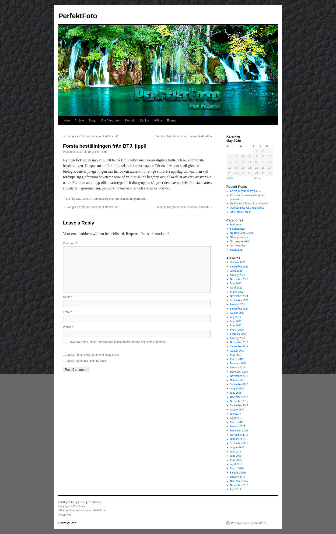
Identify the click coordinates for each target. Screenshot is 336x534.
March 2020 (237, 329)
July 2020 (235, 317)
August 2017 (237, 409)
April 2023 (236, 270)
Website (68, 327)
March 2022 (237, 291)
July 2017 (235, 413)
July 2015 (235, 489)
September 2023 (239, 266)
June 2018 (236, 392)
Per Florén (101, 151)
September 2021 (239, 300)
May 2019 (236, 354)
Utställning (236, 249)
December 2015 (239, 481)
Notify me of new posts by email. (87, 361)
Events (171, 120)
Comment (70, 243)
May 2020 (236, 325)
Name (67, 297)
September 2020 (239, 308)
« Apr (230, 178)
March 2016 (237, 468)
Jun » (256, 178)
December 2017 (239, 397)
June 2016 (236, 455)
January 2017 (237, 426)
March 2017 (237, 422)
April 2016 (236, 464)
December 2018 (239, 371)
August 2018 (237, 388)
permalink (140, 198)
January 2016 (237, 476)
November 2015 (239, 485)
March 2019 (237, 359)
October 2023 (237, 262)
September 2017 (239, 405)
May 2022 (236, 283)
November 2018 (239, 375)
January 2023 (237, 275)
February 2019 (238, 363)
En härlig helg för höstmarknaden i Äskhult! (183, 136)
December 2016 (239, 430)
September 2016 (239, 443)
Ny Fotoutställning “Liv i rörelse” (249, 203)
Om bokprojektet (104, 198)
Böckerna (235, 224)
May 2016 (236, 460)
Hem (66, 120)
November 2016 (239, 434)
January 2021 (237, 304)
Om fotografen (110, 120)
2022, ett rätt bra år (241, 212)
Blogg (92, 120)
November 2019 (239, 342)
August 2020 (237, 312)
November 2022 (239, 279)
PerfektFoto (77, 16)
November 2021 (239, 296)
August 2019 (237, 350)
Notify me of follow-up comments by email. (93, 354)
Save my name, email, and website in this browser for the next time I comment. (118, 342)
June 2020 (236, 321)
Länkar (144, 120)
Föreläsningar (237, 228)
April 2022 (236, 287)
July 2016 (235, 451)
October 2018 (237, 380)
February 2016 (238, 472)
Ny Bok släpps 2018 (241, 233)
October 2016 (237, 439)
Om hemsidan (238, 245)
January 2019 (237, 367)
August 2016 (237, 447)
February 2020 (238, 333)
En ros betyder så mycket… (245, 190)
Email (67, 312)
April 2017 (236, 418)
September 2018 (239, 384)
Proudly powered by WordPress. (249, 523)
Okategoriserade (239, 237)
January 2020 (237, 338)
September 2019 (239, 346)
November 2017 (239, 401)
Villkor (158, 120)
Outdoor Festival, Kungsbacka (247, 207)
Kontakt (130, 120)
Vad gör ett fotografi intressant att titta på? (91, 136)
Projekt (79, 120)
